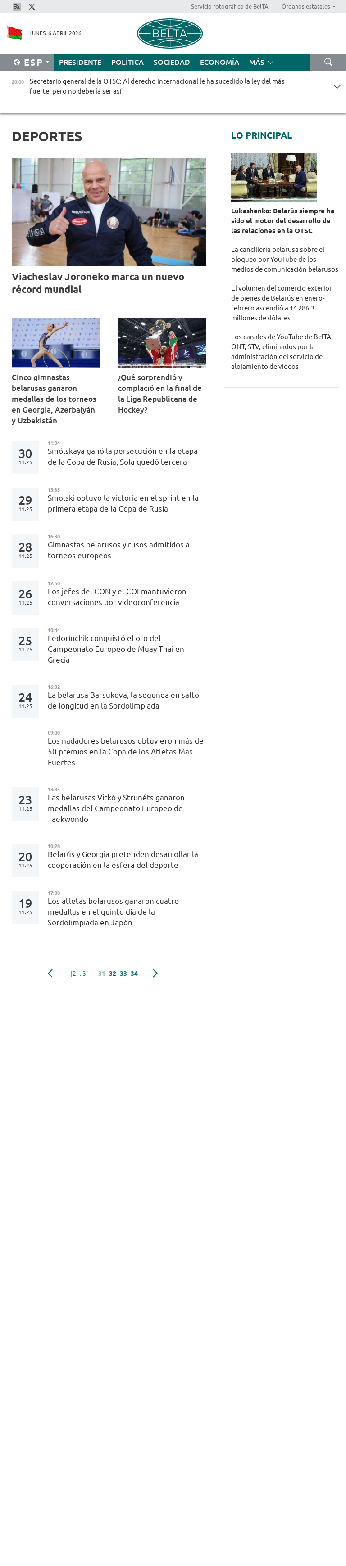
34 (134, 973)
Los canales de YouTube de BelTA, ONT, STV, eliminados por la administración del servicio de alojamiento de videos (282, 351)
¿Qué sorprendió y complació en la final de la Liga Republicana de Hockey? (160, 393)
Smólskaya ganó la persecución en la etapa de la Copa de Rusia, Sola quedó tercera (123, 456)
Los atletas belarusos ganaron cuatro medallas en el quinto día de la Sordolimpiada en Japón (113, 912)
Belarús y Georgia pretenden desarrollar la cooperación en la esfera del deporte (123, 859)
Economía (219, 62)
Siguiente (155, 973)
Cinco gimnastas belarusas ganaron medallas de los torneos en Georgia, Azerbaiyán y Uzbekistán (54, 399)
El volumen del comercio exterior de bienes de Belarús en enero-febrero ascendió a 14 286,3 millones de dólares (281, 303)
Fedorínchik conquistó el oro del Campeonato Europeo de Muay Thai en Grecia (116, 649)
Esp (33, 62)
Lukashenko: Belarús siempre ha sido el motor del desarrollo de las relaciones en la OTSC (282, 220)
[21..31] (81, 973)
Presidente (80, 62)
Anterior (50, 973)
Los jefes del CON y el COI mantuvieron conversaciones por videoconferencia (117, 596)
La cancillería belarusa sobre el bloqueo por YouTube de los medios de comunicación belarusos (284, 259)
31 (101, 973)
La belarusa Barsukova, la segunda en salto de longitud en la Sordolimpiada (123, 700)
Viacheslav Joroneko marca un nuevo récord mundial (98, 283)
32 (112, 973)
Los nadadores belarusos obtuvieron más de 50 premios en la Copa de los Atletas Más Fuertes (126, 751)
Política (127, 62)
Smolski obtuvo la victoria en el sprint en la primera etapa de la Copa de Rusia (123, 503)
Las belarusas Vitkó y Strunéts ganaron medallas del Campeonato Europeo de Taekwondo (116, 808)
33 (123, 973)
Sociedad (172, 62)
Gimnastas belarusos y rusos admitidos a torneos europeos (119, 550)
